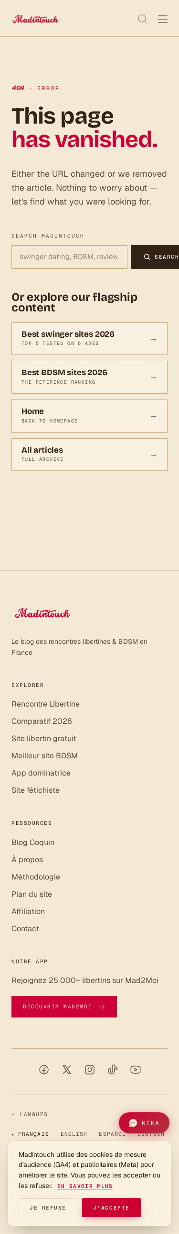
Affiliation (28, 911)
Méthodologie (35, 877)
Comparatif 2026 (41, 721)
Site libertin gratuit (43, 738)
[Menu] (162, 19)
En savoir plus (85, 1186)
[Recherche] (142, 19)
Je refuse (48, 1207)
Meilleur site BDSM (44, 756)
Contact (25, 929)
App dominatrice (41, 773)
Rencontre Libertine (45, 704)
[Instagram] (89, 1069)
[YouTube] (135, 1069)
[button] (144, 1122)
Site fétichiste (35, 790)
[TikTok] (112, 1069)
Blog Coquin (32, 842)
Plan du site (31, 894)
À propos (27, 860)
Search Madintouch (47, 235)
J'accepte (111, 1207)
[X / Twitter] (67, 1069)
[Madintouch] (36, 19)
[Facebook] (44, 1069)
